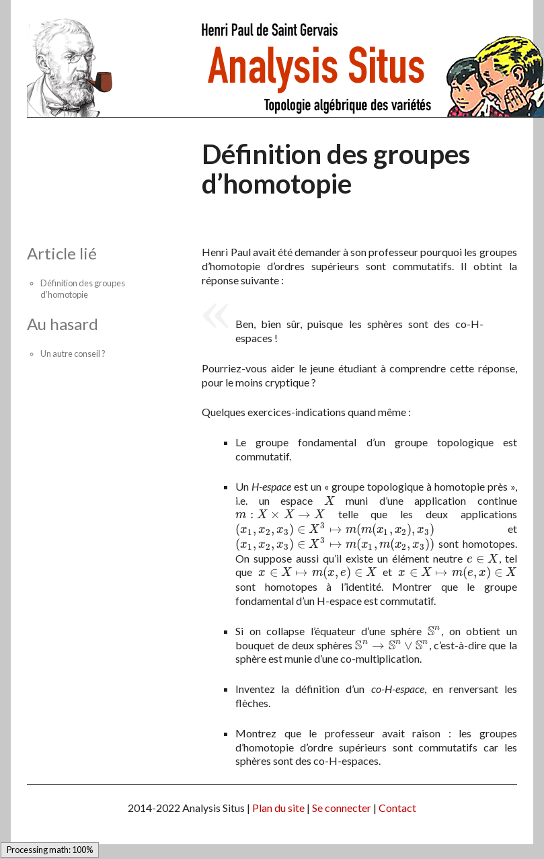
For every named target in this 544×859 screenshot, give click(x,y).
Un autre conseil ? (73, 353)
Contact (397, 807)
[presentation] (329, 500)
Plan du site (278, 807)
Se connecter (341, 807)
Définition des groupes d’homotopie (82, 289)
